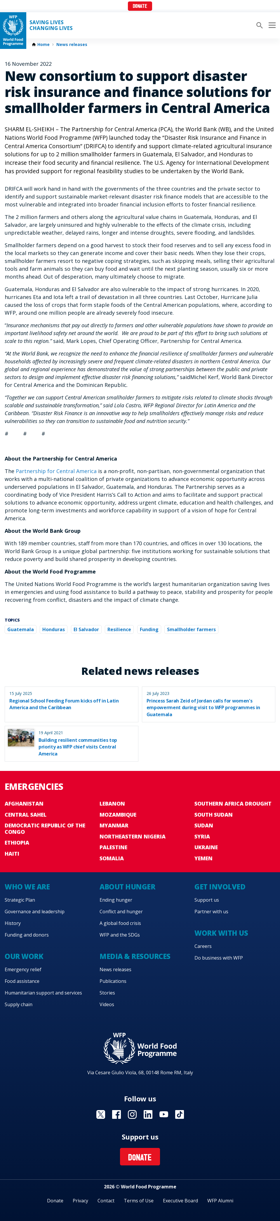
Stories (107, 993)
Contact (106, 1200)
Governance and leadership (35, 911)
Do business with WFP (218, 958)
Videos (107, 1004)
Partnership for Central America (57, 471)
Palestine (113, 847)
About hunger (127, 886)
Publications (113, 981)
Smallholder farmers (191, 629)
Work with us (221, 933)
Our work (24, 956)
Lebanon (112, 803)
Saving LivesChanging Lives (51, 25)
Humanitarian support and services (43, 993)
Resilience (119, 629)
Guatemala (20, 629)
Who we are (27, 886)
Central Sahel (25, 814)
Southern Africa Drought (233, 803)
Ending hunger (116, 900)
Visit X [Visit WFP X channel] (100, 1114)
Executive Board (180, 1200)
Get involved (219, 886)
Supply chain (18, 1004)
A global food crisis (120, 923)
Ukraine (206, 847)
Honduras (53, 629)
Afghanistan (24, 803)
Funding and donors (27, 935)
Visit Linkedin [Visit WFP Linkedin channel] (148, 1114)
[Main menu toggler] (271, 25)
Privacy (80, 1200)
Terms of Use (139, 1200)
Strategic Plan (20, 900)
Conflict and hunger (121, 911)
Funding (149, 629)
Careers (203, 946)
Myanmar (114, 825)
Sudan (203, 825)
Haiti (12, 853)
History (13, 923)
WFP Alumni (220, 1200)
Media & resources (135, 956)
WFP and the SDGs (120, 935)
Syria (202, 836)
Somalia (112, 858)
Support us (206, 900)
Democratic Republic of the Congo (45, 828)
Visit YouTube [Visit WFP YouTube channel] (163, 1114)
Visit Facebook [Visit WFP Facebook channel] (116, 1114)
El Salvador (86, 629)
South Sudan (213, 814)
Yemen (203, 858)
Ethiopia (17, 842)
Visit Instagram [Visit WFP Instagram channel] (132, 1114)
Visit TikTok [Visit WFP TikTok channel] (179, 1114)
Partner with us (211, 911)
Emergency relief (23, 969)
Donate (140, 6)
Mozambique (118, 814)
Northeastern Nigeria (133, 836)
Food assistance (22, 981)
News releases (71, 44)
